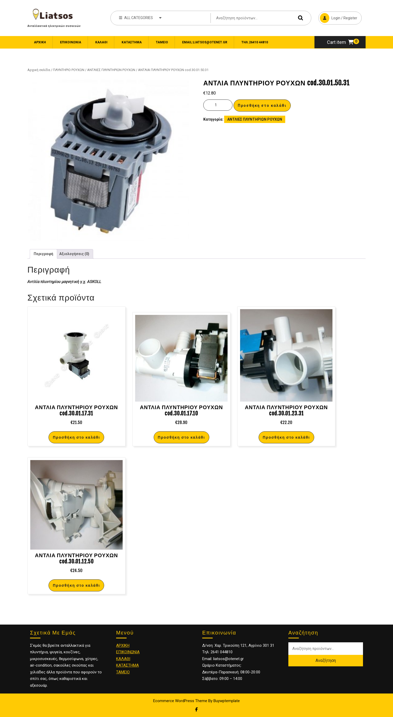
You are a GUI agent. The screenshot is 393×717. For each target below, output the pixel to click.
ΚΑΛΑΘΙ (123, 658)
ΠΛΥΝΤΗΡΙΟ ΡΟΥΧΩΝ (68, 70)
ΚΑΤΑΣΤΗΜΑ (127, 665)
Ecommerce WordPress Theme (180, 700)
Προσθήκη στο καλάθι (262, 105)
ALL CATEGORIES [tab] (140, 17)
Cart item (340, 42)
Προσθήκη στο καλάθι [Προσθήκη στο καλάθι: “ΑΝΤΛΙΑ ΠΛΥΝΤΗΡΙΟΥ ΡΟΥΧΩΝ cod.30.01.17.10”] (181, 437)
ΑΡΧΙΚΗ (122, 645)
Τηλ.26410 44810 (254, 42)
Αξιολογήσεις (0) (74, 254)
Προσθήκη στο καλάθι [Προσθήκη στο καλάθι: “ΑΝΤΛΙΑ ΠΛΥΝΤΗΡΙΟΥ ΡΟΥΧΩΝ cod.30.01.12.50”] (76, 585)
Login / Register (337, 17)
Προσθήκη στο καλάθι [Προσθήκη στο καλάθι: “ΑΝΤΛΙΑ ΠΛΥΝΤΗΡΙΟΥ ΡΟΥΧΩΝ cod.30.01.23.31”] (286, 437)
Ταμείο (162, 42)
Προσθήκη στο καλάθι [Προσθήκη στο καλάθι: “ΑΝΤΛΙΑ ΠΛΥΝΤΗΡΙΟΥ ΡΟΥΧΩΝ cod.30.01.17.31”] (76, 437)
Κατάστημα (132, 42)
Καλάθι (101, 42)
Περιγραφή (43, 254)
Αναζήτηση (299, 18)
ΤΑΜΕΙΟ (123, 672)
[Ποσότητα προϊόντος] (218, 105)
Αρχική (40, 42)
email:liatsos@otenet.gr (204, 42)
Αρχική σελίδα (38, 70)
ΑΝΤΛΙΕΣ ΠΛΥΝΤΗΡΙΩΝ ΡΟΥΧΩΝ (111, 70)
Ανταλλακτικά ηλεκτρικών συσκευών (54, 25)
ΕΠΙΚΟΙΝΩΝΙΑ (70, 42)
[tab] (43, 254)
